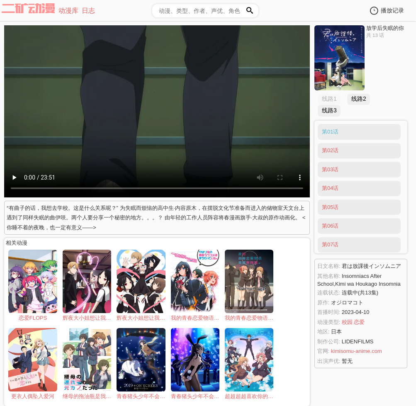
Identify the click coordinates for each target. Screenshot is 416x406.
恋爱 (359, 322)
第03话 (330, 169)
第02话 (330, 150)
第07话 (330, 244)
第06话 (330, 226)
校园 (347, 322)
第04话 (330, 188)
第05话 (330, 207)
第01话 (330, 132)
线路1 (329, 98)
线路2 (358, 98)
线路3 (329, 110)
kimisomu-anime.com (356, 351)
